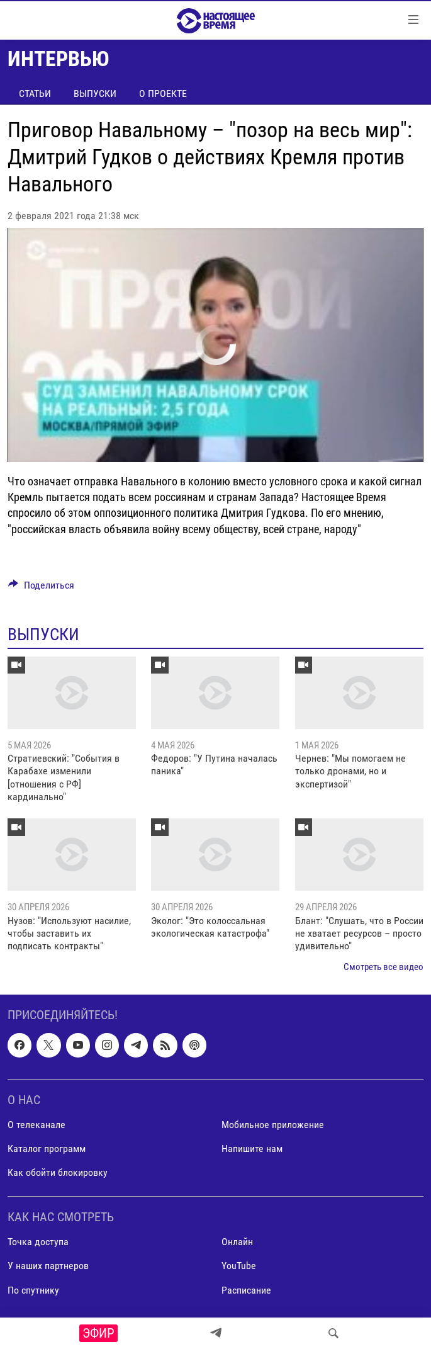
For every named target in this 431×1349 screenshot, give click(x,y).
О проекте (163, 93)
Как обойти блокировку (58, 1172)
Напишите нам (252, 1148)
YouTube (238, 1266)
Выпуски (95, 93)
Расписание (246, 1290)
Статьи (35, 93)
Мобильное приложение (272, 1125)
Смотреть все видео (383, 967)
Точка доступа (38, 1242)
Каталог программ (47, 1148)
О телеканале (36, 1125)
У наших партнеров (48, 1266)
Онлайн (237, 1242)
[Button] (41, 588)
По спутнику (33, 1290)
